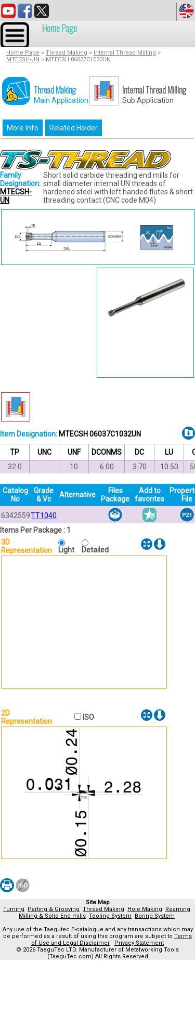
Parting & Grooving (54, 909)
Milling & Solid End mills (52, 916)
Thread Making (66, 52)
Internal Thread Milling (125, 52)
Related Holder (73, 128)
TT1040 (44, 515)
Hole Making (144, 909)
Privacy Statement (139, 943)
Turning (13, 909)
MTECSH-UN (23, 59)
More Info (22, 128)
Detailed (95, 550)
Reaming (177, 909)
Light (68, 550)
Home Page (59, 28)
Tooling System (110, 916)
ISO (87, 717)
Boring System (155, 916)
